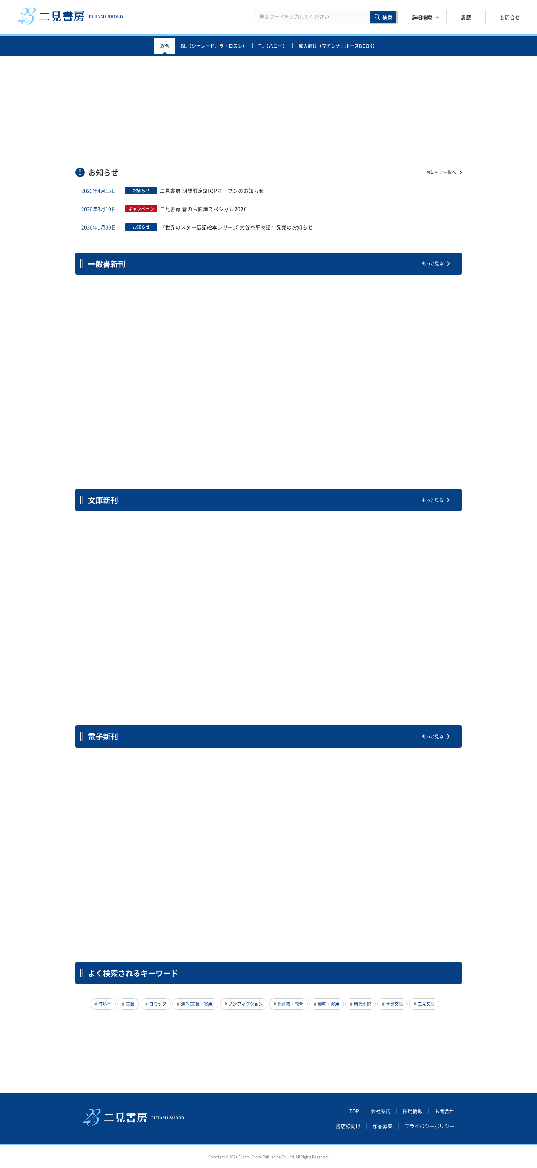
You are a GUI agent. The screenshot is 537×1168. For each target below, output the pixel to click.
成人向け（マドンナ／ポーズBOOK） (338, 45)
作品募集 (383, 1126)
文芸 (130, 1004)
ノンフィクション (245, 1004)
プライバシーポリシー (429, 1126)
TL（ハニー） (272, 45)
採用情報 (413, 1111)
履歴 (466, 17)
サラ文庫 (394, 1004)
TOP (354, 1111)
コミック (157, 1004)
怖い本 (104, 1004)
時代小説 (362, 1004)
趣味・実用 (328, 1004)
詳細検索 (422, 17)
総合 (164, 45)
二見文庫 (426, 1004)
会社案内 (381, 1111)
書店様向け (348, 1126)
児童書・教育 (290, 1004)
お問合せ (510, 17)
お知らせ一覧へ (441, 172)
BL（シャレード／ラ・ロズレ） (214, 45)
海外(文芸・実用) (197, 1004)
